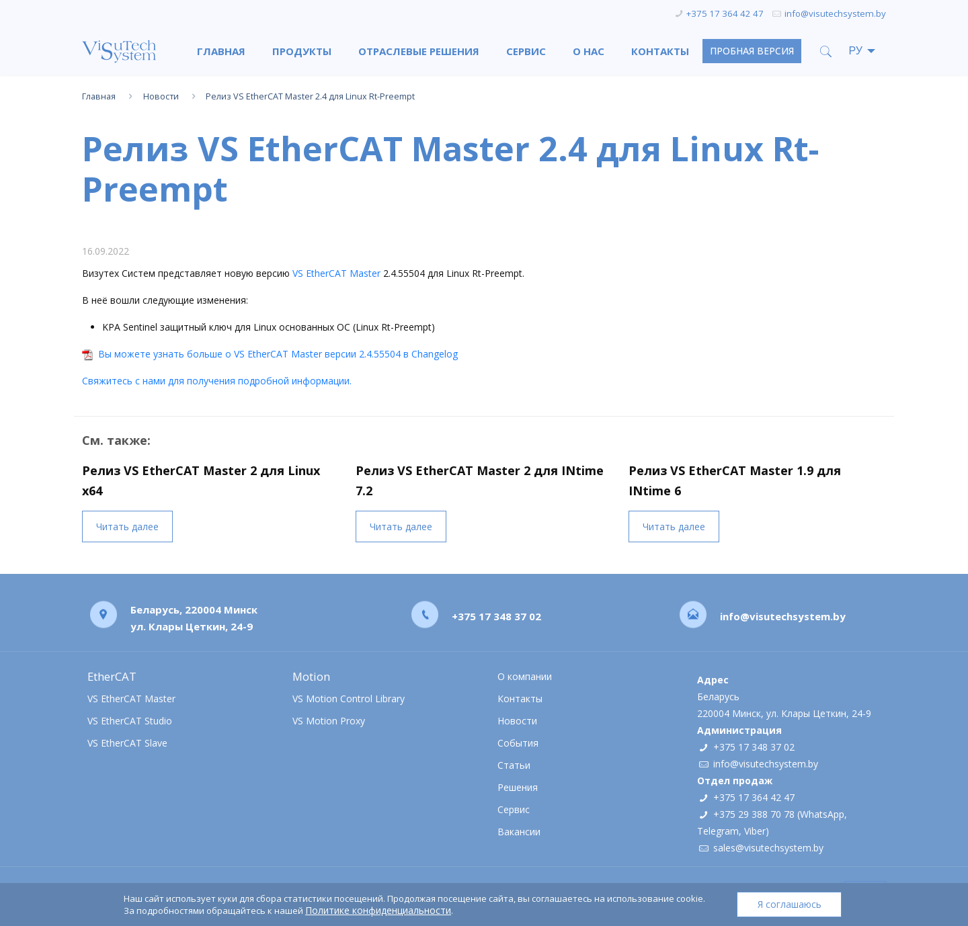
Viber (755, 831)
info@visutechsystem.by (835, 13)
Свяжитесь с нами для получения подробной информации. (217, 380)
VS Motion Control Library (348, 698)
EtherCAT (111, 676)
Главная (99, 96)
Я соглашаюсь (789, 904)
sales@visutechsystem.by (768, 847)
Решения (517, 787)
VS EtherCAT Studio (129, 720)
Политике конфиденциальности (377, 910)
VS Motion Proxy (328, 720)
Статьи (513, 765)
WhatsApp (822, 814)
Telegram (718, 831)
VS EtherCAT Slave (127, 742)
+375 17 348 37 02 (496, 615)
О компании (524, 676)
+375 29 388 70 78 (754, 814)
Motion (311, 676)
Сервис (513, 809)
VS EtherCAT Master (336, 273)
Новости (161, 96)
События (517, 742)
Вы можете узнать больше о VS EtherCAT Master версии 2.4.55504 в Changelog (278, 353)
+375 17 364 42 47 (725, 13)
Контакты (519, 698)
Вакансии (518, 831)
